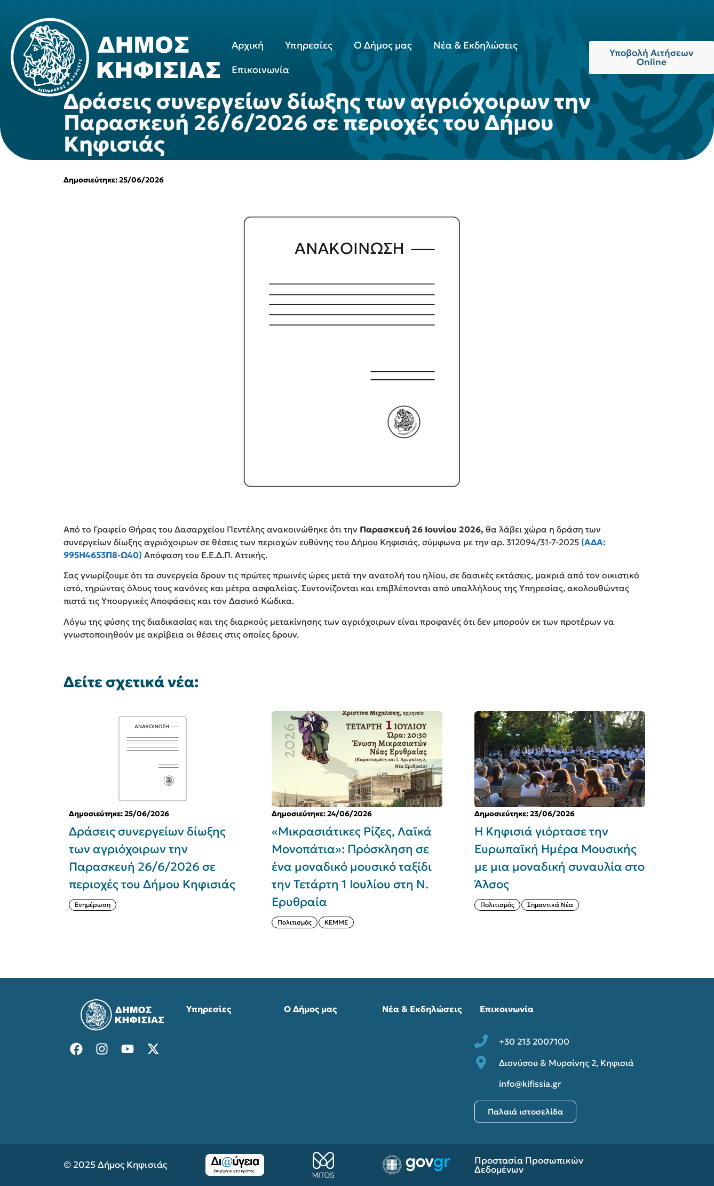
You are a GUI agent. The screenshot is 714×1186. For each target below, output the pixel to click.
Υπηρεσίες (308, 45)
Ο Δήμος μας (383, 45)
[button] (657, 828)
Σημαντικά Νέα (550, 905)
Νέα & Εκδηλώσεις (475, 45)
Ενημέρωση (92, 905)
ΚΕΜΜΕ (336, 922)
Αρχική (248, 45)
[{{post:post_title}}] (154, 759)
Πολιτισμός (294, 922)
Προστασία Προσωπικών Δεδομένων (528, 1165)
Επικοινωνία (260, 69)
